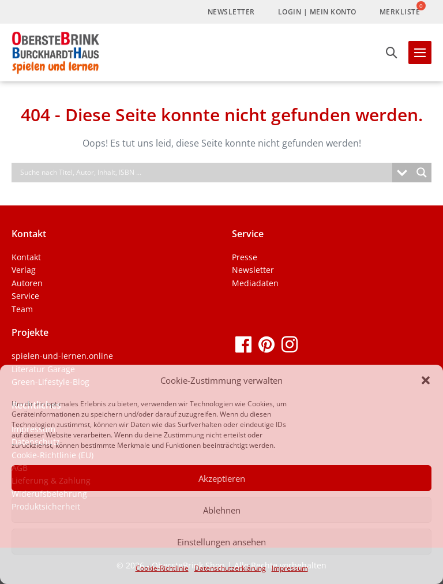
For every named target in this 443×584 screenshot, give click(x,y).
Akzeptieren (221, 478)
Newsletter (231, 12)
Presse (244, 257)
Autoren (27, 283)
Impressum (290, 568)
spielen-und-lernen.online (62, 355)
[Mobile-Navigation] (419, 52)
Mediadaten (255, 283)
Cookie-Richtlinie (162, 568)
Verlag (24, 269)
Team (22, 309)
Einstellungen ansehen (221, 542)
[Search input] (204, 172)
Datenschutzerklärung (230, 568)
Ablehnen (222, 510)
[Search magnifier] (421, 172)
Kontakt (26, 257)
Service (25, 295)
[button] (425, 380)
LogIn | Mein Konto (317, 12)
